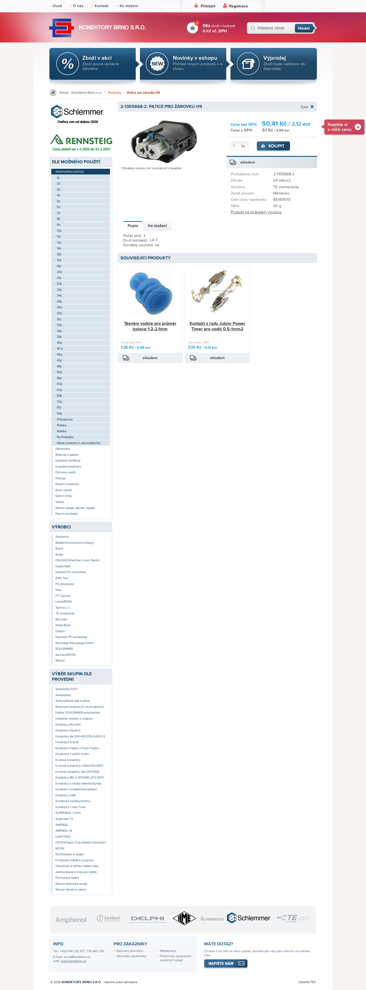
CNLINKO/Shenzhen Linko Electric (77, 560)
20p (59, 272)
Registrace (238, 6)
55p (59, 378)
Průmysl (60, 478)
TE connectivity (64, 613)
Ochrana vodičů (65, 472)
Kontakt (101, 6)
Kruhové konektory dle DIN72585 (77, 772)
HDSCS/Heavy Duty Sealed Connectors (80, 842)
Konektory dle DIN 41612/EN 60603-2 (80, 736)
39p (59, 343)
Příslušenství (64, 419)
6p (58, 207)
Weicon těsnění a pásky (70, 889)
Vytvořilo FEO (307, 982)
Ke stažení (129, 6)
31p (59, 319)
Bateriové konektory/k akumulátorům (79, 707)
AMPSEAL (61, 825)
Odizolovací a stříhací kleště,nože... (77, 866)
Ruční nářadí (63, 490)
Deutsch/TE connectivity (70, 572)
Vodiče (59, 502)
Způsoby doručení (129, 951)
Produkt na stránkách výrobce (256, 212)
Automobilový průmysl (69, 171)
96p (59, 354)
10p (59, 231)
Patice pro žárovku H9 (143, 93)
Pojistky (61, 425)
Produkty (114, 93)
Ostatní (59, 631)
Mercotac (61, 619)
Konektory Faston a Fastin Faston (77, 748)
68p (59, 395)
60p (59, 384)
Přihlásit (208, 6)
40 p (60, 348)
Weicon (60, 660)
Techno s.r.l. (63, 608)
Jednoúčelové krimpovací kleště (76, 872)
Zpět (304, 107)
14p (59, 248)
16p (59, 260)
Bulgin (59, 554)
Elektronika (62, 449)
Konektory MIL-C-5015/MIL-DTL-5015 (79, 777)
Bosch (59, 548)
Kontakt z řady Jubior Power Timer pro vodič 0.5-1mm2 (217, 326)
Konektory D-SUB (66, 742)
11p (59, 236)
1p (58, 177)
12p (59, 242)
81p (59, 407)
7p (58, 213)
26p (59, 307)
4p (58, 195)
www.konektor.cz (73, 961)
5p (58, 201)
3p (58, 189)
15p (59, 254)
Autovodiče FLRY (66, 689)
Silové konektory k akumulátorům (78, 443)
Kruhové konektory (67, 760)
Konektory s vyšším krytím (72, 754)
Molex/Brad (62, 625)
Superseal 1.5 (64, 819)
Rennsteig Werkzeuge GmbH (74, 643)
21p (59, 278)
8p (58, 219)
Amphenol (62, 537)
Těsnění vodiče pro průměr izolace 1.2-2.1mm (150, 326)
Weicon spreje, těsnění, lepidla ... (76, 508)
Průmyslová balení (67, 878)
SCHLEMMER (64, 649)
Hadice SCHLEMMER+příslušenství (77, 712)
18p (59, 266)
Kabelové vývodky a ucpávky (74, 718)
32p (59, 325)
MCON (59, 848)
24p (59, 295)
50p (59, 372)
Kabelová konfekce (67, 460)
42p (59, 360)
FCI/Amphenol (64, 584)
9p (58, 225)
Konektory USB (65, 795)
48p (59, 366)
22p (59, 283)
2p (58, 183)
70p (59, 402)
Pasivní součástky (66, 514)
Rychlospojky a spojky (69, 854)
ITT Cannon (63, 596)
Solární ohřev (63, 496)
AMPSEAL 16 (63, 830)
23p (59, 289)
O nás (78, 6)
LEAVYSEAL (63, 837)
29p (59, 313)
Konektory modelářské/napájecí (76, 789)
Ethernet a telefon (66, 455)
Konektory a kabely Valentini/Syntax (78, 783)
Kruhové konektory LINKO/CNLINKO (79, 766)
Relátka (62, 431)
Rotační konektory (67, 484)
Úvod (57, 6)
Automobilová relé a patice (72, 701)
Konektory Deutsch (67, 730)
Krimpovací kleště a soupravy (74, 860)
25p (59, 301)
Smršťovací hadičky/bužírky (72, 801)
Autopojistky (63, 695)
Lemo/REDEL (64, 601)
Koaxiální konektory (68, 466)
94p (59, 413)
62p (59, 390)
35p (59, 337)
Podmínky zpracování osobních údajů (176, 958)
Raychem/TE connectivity (71, 637)
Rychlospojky (65, 437)
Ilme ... (59, 590)
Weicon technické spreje (71, 884)
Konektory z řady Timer (70, 807)
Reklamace (168, 951)
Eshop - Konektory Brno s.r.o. (80, 93)
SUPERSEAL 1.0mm (68, 813)
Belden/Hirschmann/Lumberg (74, 543)
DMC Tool (61, 578)
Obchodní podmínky (131, 956)
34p (59, 331)
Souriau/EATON (65, 655)
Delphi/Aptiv (63, 566)
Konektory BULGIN (68, 724)
